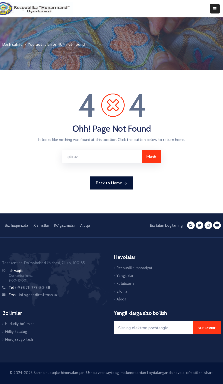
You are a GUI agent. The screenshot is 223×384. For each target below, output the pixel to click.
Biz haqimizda (16, 225)
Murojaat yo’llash (19, 339)
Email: (33, 295)
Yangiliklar (125, 275)
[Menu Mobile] (215, 8)
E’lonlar (123, 291)
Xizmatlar (41, 225)
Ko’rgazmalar (64, 225)
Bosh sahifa (12, 44)
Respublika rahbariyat (134, 268)
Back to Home (111, 183)
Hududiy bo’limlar (19, 324)
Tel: (29, 287)
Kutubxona (125, 283)
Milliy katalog (16, 331)
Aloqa (85, 225)
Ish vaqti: (16, 270)
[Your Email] (153, 327)
